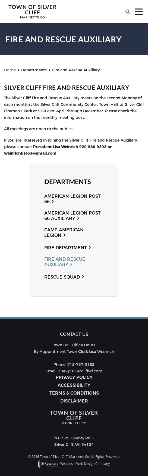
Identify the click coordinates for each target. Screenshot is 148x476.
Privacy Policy (74, 377)
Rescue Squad (62, 277)
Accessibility (74, 385)
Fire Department (65, 247)
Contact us (74, 334)
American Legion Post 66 (72, 199)
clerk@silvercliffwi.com (80, 371)
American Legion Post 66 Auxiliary (72, 215)
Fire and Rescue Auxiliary (64, 262)
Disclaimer (74, 401)
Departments (67, 182)
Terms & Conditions (74, 393)
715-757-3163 (81, 364)
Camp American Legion (64, 232)
